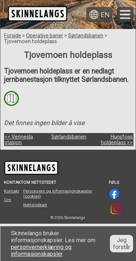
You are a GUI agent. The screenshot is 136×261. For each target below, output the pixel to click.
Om (7, 199)
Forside (12, 35)
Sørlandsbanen (85, 35)
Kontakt (11, 191)
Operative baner (44, 35)
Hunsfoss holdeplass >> (117, 139)
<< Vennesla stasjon (19, 139)
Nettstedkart (35, 204)
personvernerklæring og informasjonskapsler (41, 250)
